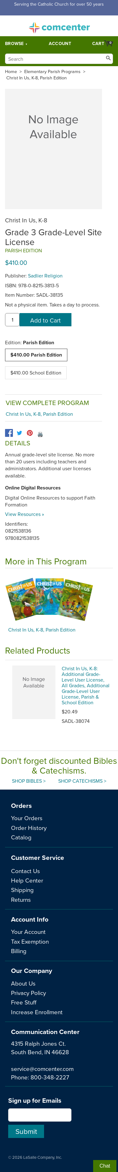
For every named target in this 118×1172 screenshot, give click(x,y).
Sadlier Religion (45, 275)
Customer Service (37, 857)
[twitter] (19, 433)
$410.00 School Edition (35, 372)
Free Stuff (24, 1002)
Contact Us (25, 870)
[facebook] (9, 433)
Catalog (21, 837)
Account (60, 43)
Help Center (27, 880)
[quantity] (12, 319)
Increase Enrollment (37, 1012)
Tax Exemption (30, 941)
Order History (29, 827)
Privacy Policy (28, 992)
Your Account (28, 931)
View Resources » (24, 514)
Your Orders (26, 818)
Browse (14, 43)
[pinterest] (30, 433)
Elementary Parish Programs (52, 71)
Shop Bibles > (29, 780)
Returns (21, 899)
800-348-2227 (50, 1077)
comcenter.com (59, 26)
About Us (23, 983)
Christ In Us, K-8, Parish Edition (36, 78)
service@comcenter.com (42, 1068)
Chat (104, 1166)
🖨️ (40, 434)
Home (11, 71)
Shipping (22, 889)
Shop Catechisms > (82, 780)
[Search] (59, 59)
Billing (18, 950)
